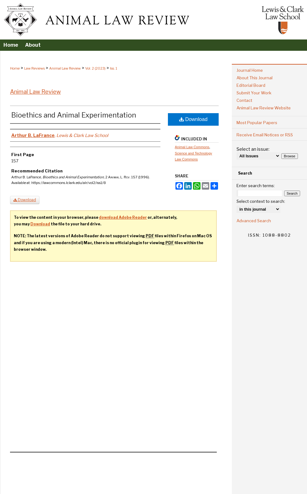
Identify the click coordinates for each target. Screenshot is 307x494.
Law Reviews (34, 68)
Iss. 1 (113, 68)
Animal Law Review (65, 68)
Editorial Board (251, 85)
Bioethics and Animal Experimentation (73, 115)
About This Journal (255, 77)
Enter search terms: (256, 185)
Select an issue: (253, 149)
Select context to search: (261, 201)
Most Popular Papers (257, 122)
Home (15, 68)
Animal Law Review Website (264, 107)
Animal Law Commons (192, 147)
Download (193, 119)
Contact (244, 100)
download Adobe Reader (123, 217)
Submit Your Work (254, 92)
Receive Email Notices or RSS (265, 134)
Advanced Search (254, 220)
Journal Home (250, 70)
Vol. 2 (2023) (95, 68)
